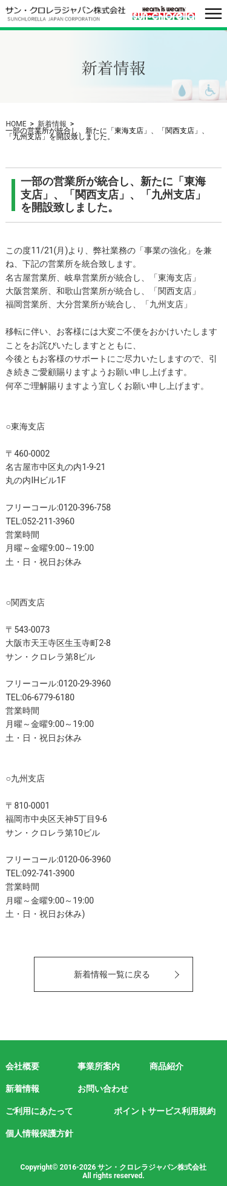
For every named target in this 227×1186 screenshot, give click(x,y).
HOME (15, 124)
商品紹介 (166, 1066)
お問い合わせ (102, 1088)
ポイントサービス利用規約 (164, 1111)
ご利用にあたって (39, 1111)
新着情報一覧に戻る (112, 974)
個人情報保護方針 (39, 1133)
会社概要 (22, 1066)
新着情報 (52, 124)
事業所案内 (98, 1066)
